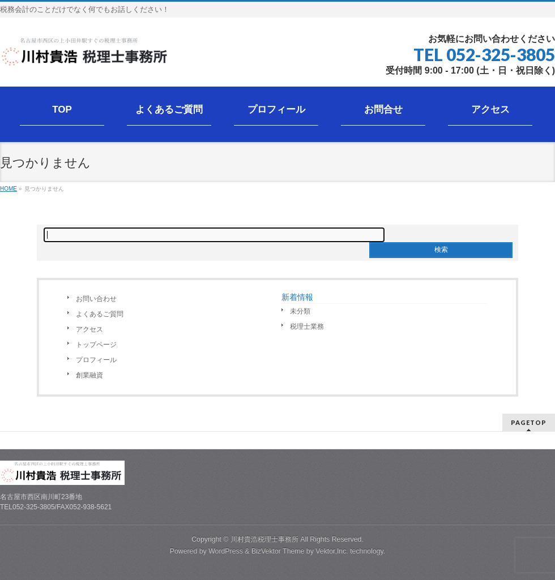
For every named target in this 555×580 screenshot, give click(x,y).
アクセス (89, 329)
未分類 (300, 311)
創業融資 (89, 375)
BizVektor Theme (278, 551)
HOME (8, 189)
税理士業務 (307, 326)
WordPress (225, 551)
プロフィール (96, 360)
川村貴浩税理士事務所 (264, 539)
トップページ (96, 345)
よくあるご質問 (99, 314)
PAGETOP (529, 422)
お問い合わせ (96, 299)
